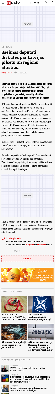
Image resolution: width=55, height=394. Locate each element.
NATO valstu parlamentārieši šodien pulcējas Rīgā (39, 317)
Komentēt (27, 258)
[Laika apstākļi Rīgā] (34, 3)
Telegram (29, 244)
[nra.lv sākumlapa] (13, 3)
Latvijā (9, 47)
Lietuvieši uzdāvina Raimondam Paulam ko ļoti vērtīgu (28, 389)
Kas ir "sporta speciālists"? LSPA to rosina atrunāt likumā (13, 317)
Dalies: (17, 251)
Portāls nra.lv (6, 73)
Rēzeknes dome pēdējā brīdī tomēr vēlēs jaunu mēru (13, 345)
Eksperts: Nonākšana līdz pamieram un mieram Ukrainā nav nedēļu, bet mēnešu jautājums (30, 379)
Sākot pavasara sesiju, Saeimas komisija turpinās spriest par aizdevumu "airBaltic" (40, 346)
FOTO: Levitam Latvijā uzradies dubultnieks (27, 369)
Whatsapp (41, 244)
